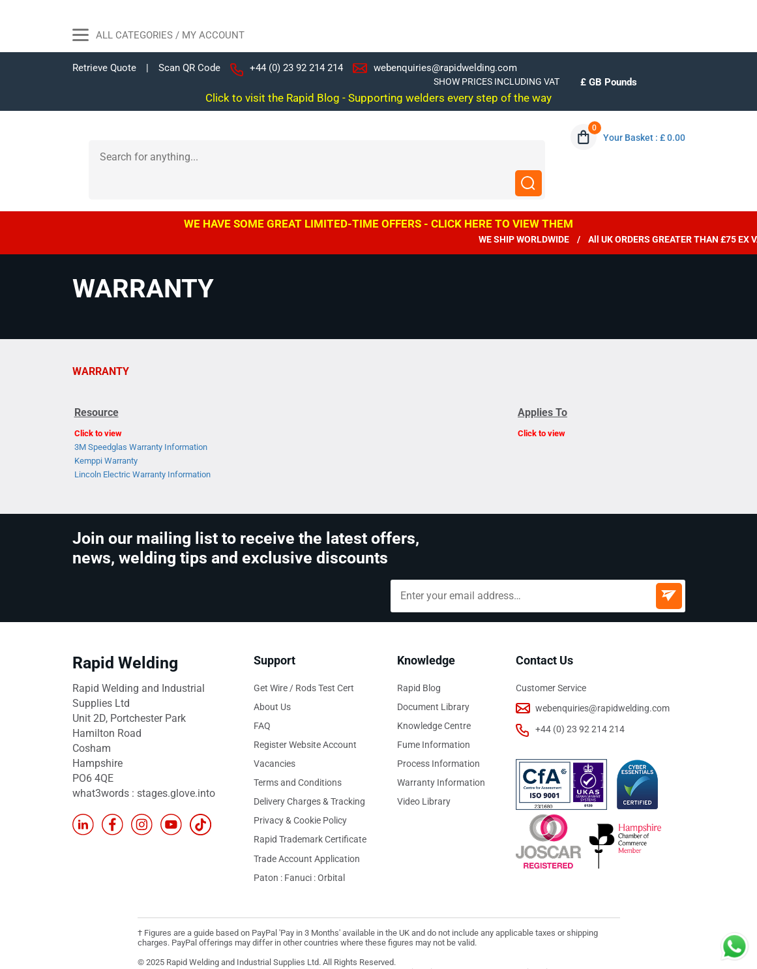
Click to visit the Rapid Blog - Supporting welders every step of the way (378, 97)
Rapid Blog (419, 661)
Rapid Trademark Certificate (310, 812)
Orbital (331, 850)
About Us (272, 680)
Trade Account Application (307, 831)
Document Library (433, 680)
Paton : (269, 850)
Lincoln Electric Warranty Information (142, 448)
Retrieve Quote (104, 68)
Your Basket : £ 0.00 (644, 137)
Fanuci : (301, 850)
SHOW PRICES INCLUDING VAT (496, 81)
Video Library (424, 774)
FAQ (262, 699)
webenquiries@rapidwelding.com (445, 68)
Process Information (438, 737)
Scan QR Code (189, 68)
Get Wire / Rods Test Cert (304, 661)
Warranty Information (441, 756)
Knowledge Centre (434, 699)
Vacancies (274, 737)
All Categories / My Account (158, 36)
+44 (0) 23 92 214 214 (296, 68)
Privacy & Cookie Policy (300, 793)
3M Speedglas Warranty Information (140, 420)
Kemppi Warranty (106, 434)
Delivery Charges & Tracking (309, 774)
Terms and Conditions (298, 756)
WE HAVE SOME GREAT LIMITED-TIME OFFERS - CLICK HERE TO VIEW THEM (378, 196)
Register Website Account (305, 718)
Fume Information (433, 718)
